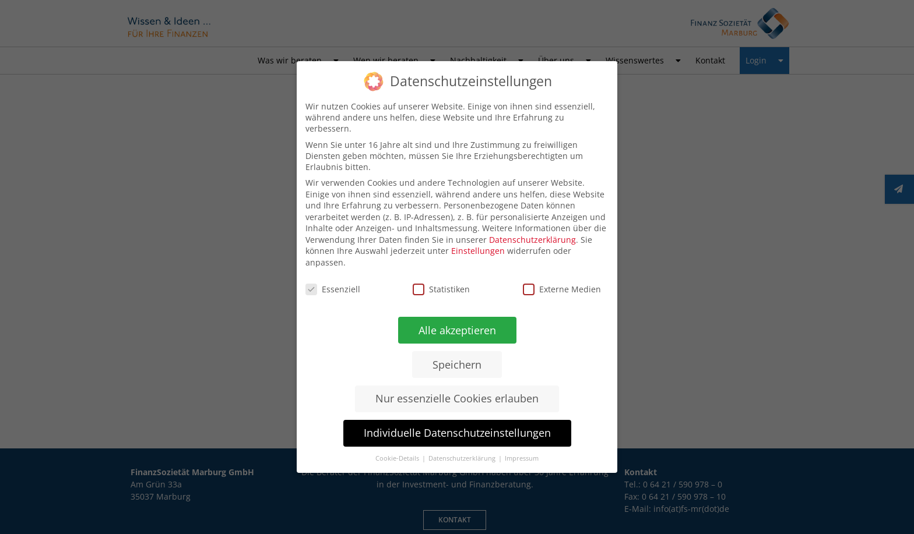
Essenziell (332, 288)
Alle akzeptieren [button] (456, 330)
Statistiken (441, 289)
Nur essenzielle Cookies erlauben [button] (456, 398)
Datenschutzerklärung (532, 239)
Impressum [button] (521, 459)
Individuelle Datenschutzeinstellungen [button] (456, 433)
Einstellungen (478, 250)
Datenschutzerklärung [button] (462, 458)
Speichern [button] (457, 364)
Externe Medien (562, 289)
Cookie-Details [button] (397, 458)
